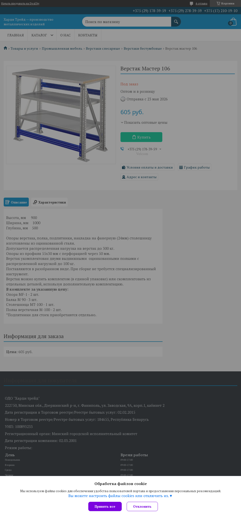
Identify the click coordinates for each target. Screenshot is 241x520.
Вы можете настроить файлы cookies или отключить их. (118, 495)
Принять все (105, 506)
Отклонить (142, 506)
